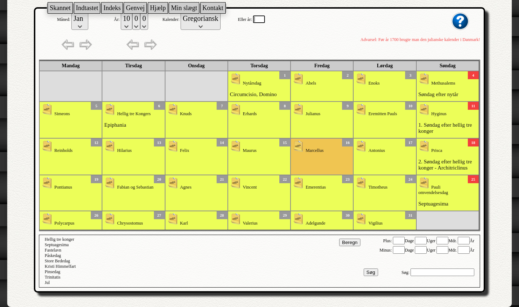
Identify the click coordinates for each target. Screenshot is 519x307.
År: (117, 19)
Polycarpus (64, 223)
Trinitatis (53, 277)
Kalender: (172, 19)
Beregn (350, 242)
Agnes (185, 187)
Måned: (64, 19)
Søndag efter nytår (438, 94)
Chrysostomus (130, 223)
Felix (184, 150)
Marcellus (315, 150)
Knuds (186, 113)
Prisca (436, 150)
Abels (311, 83)
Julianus (313, 113)
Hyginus (438, 113)
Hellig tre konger (59, 239)
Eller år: (245, 19)
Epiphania (115, 125)
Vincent (250, 187)
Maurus (250, 150)
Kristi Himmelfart (60, 266)
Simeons (62, 113)
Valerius (250, 223)
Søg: (406, 272)
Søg (371, 272)
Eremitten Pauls (382, 113)
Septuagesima (433, 204)
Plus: (388, 240)
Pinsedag (52, 271)
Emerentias (316, 187)
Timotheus (377, 187)
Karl (184, 223)
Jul (47, 282)
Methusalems (443, 83)
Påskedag (53, 255)
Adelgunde (315, 223)
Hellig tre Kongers (134, 113)
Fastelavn (53, 250)
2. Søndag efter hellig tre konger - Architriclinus (445, 165)
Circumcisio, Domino (253, 94)
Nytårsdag (252, 83)
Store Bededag (57, 260)
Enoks (374, 83)
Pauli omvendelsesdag (433, 190)
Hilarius (124, 150)
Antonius (376, 150)
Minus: (386, 250)
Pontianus (63, 187)
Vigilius (375, 223)
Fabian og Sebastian (135, 187)
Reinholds (63, 150)
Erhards (250, 113)
